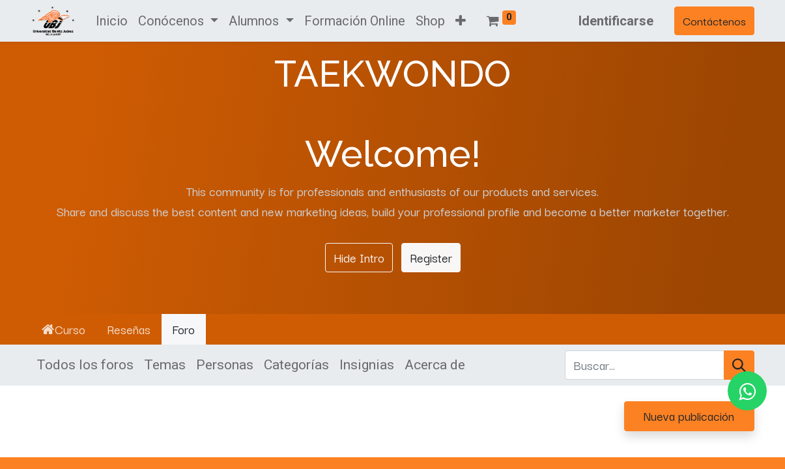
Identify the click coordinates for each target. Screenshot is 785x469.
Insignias (366, 365)
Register (431, 257)
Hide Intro (359, 257)
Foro (183, 329)
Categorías (296, 365)
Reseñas (128, 329)
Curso (63, 329)
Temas (165, 365)
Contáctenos (714, 20)
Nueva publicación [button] (689, 415)
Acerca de (435, 365)
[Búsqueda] (739, 365)
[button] (460, 21)
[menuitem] (112, 21)
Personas (224, 365)
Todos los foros (85, 365)
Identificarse (615, 21)
